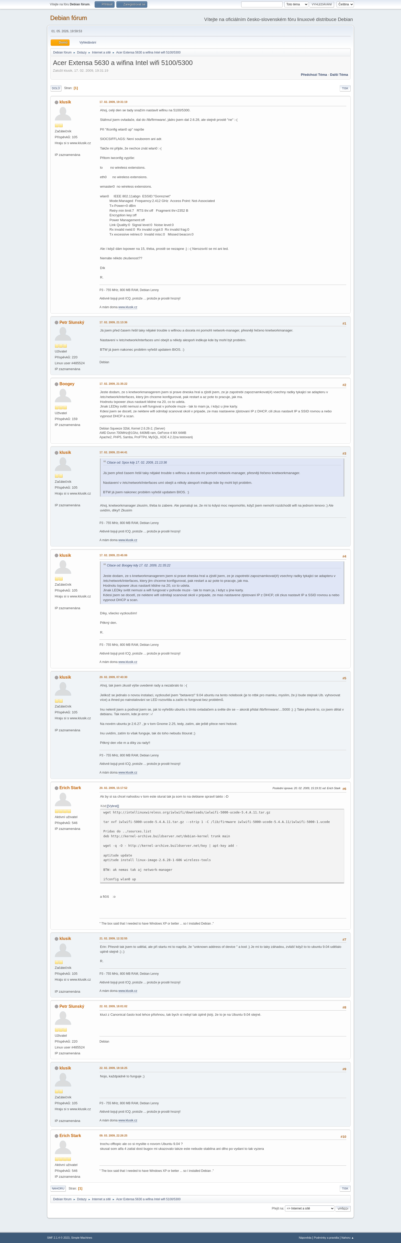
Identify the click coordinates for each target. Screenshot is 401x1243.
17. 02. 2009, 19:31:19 (113, 101)
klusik (65, 102)
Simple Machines (81, 1237)
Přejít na (277, 1208)
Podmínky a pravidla (326, 1237)
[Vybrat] (113, 806)
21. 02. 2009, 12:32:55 (113, 938)
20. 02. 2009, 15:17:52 (113, 787)
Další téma (339, 75)
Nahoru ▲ (347, 1237)
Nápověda (305, 1237)
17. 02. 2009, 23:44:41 (113, 452)
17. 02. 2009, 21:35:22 (113, 383)
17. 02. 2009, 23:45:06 (113, 555)
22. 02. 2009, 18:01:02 (113, 1006)
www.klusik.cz (127, 307)
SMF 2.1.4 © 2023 (58, 1237)
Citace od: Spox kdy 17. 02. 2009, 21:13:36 (137, 462)
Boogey (66, 384)
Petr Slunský (71, 322)
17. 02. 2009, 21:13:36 (113, 322)
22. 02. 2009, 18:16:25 (113, 1067)
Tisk (345, 88)
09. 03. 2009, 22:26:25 (113, 1135)
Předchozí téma (314, 75)
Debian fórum (68, 17)
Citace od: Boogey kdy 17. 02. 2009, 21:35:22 (138, 565)
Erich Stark (70, 788)
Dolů (56, 88)
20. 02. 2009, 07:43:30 (113, 677)
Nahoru (58, 1188)
